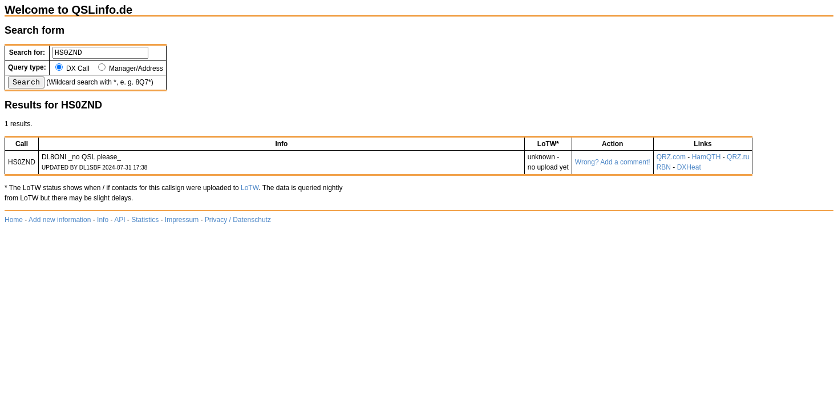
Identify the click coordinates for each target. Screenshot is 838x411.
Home (14, 223)
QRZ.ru (738, 160)
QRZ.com (671, 160)
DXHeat (689, 171)
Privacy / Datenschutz (238, 223)
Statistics (145, 223)
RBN (664, 171)
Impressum (182, 223)
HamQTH (706, 160)
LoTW (249, 191)
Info (102, 223)
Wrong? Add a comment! (612, 166)
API (119, 223)
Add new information (60, 223)
